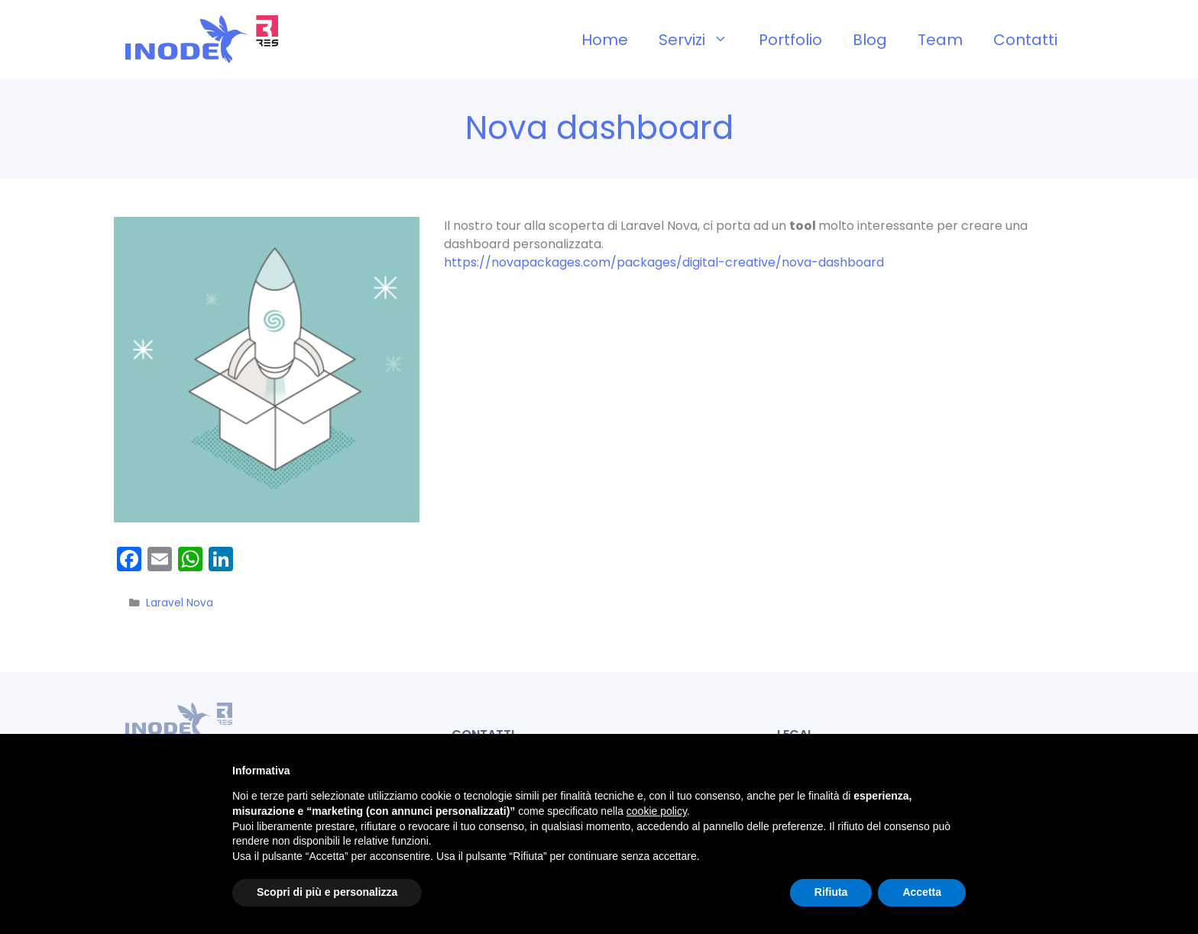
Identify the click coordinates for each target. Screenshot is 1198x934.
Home (604, 39)
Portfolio (790, 39)
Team (940, 39)
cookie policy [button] (657, 811)
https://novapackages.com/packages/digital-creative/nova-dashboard (664, 262)
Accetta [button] (921, 892)
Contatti (1025, 39)
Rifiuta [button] (831, 892)
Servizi (701, 40)
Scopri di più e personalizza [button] (327, 892)
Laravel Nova (179, 603)
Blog (870, 39)
